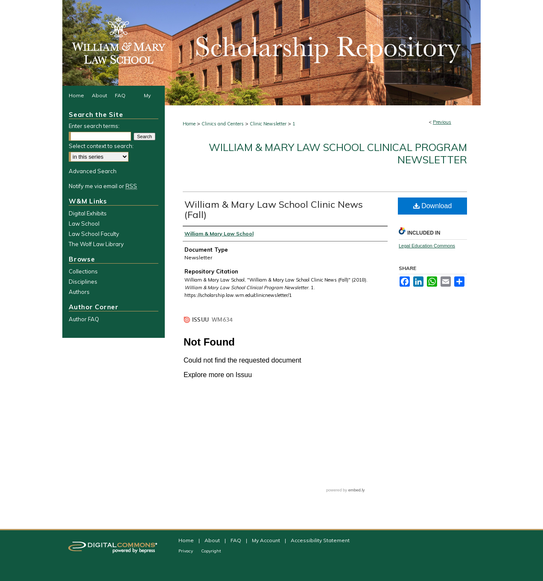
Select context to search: (101, 145)
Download (432, 205)
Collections (83, 271)
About (212, 540)
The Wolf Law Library (96, 244)
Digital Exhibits (88, 213)
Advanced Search (93, 171)
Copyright (211, 551)
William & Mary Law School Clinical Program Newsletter (338, 153)
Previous (442, 122)
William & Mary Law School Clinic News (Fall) (273, 209)
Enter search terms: (94, 125)
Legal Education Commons (427, 245)
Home (189, 124)
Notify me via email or (103, 186)
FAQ (236, 540)
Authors (79, 291)
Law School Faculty (94, 233)
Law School (84, 223)
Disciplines (83, 281)
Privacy (186, 551)
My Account (266, 540)
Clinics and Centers (222, 124)
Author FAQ (84, 319)
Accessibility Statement (320, 540)
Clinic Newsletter (268, 124)
